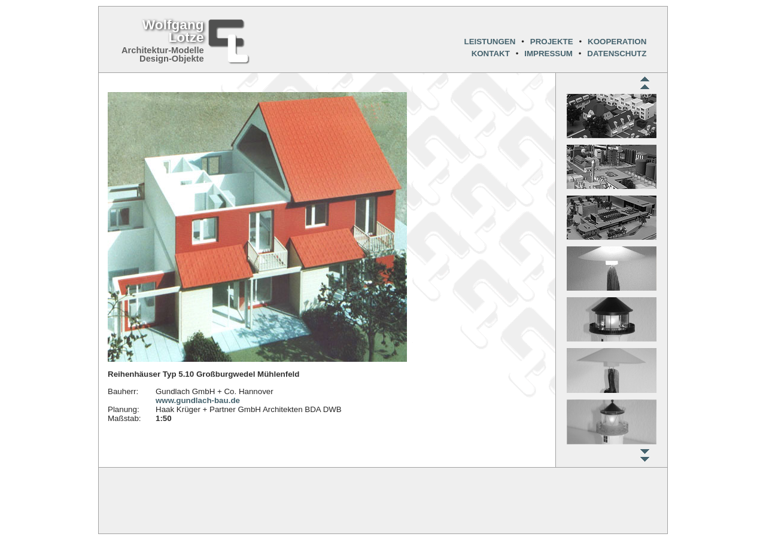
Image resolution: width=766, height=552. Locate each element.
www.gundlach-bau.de (198, 400)
